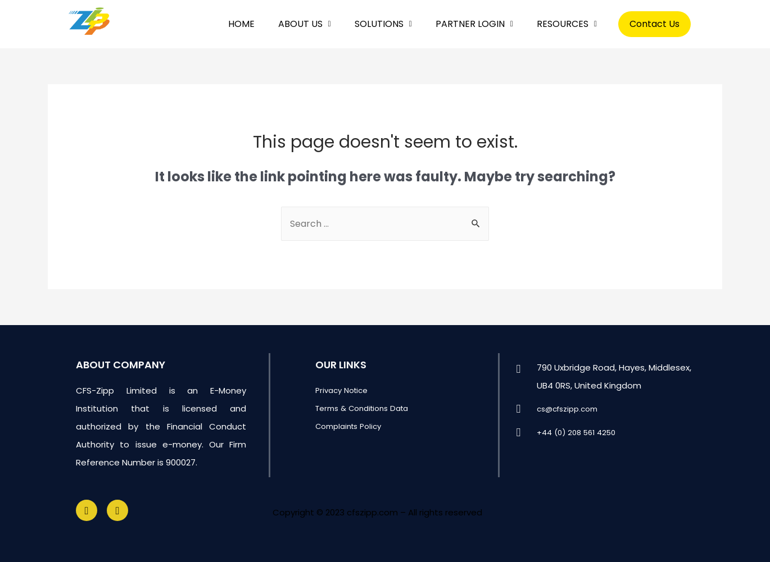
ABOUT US (304, 23)
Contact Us (654, 23)
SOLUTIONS (383, 23)
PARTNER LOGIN (474, 23)
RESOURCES (567, 23)
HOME (241, 23)
